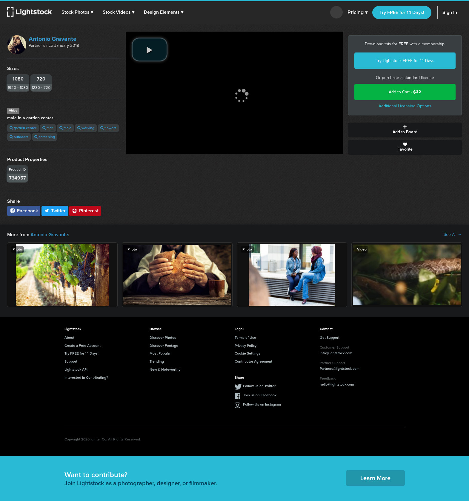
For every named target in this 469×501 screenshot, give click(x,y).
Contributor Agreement (253, 361)
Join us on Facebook (259, 395)
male (65, 128)
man (47, 128)
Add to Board (405, 130)
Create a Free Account (82, 345)
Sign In (449, 12)
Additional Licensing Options (405, 106)
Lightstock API (75, 369)
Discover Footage (164, 345)
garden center (23, 128)
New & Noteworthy (165, 369)
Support (70, 361)
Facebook (24, 210)
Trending (157, 361)
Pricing (357, 12)
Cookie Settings (247, 353)
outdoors (19, 137)
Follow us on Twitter (259, 386)
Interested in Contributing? (86, 377)
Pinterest (85, 210)
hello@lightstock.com (337, 384)
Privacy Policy (245, 345)
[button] (77, 12)
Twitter (55, 210)
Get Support (329, 337)
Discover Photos (163, 337)
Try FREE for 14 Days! (401, 12)
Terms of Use (245, 337)
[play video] (149, 49)
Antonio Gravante (52, 38)
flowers (108, 128)
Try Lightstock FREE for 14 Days (405, 61)
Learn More (375, 478)
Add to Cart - (405, 92)
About (69, 337)
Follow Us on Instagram (262, 404)
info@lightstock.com (336, 353)
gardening (44, 137)
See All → (453, 235)
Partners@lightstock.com (339, 368)
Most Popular (160, 353)
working (85, 128)
